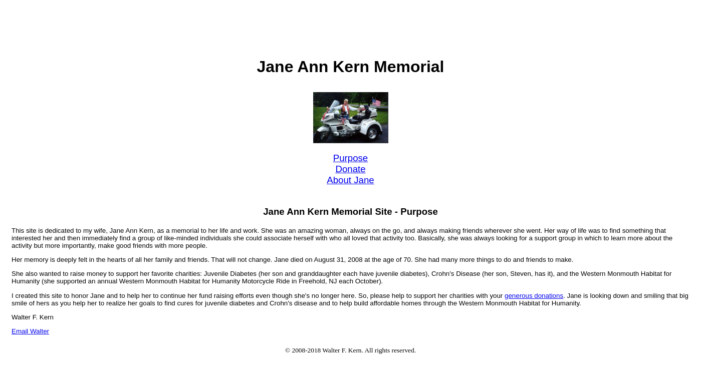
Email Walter (30, 331)
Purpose (350, 158)
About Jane (350, 180)
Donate (350, 169)
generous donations (534, 295)
